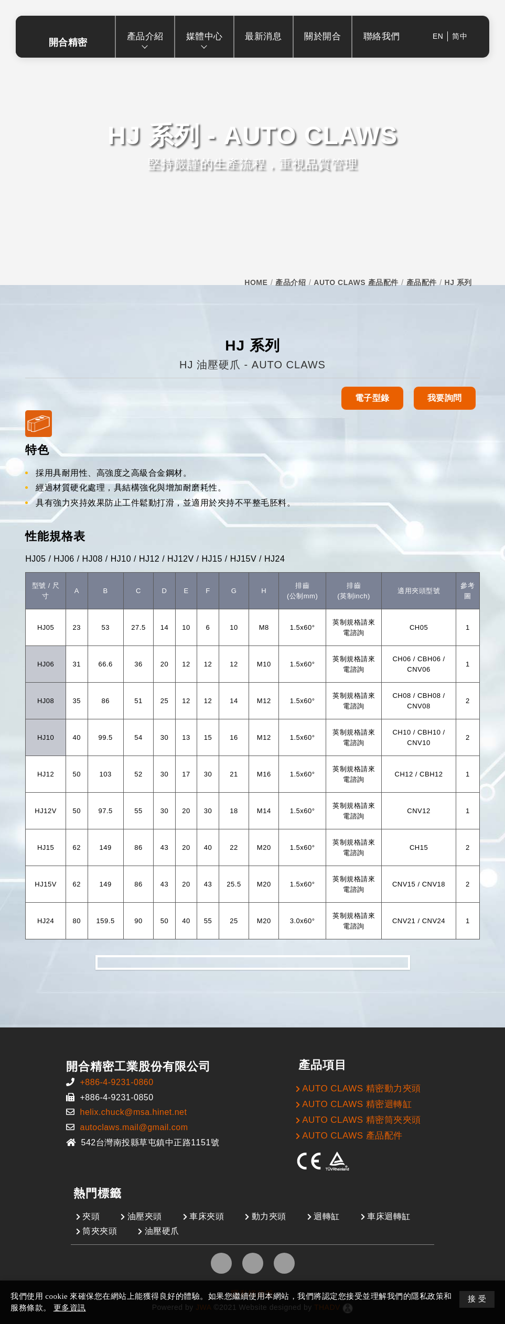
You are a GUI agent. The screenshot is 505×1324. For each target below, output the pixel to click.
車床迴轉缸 (389, 1216)
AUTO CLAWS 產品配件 (356, 282)
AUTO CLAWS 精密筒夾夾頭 (361, 1120)
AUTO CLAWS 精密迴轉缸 (357, 1104)
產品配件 (421, 282)
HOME (255, 282)
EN (438, 36)
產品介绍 (290, 282)
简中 (459, 36)
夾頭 (91, 1216)
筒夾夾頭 (99, 1231)
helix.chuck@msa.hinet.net (133, 1112)
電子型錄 (372, 397)
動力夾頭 (269, 1216)
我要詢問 (444, 397)
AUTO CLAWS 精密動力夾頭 (361, 1088)
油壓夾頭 (144, 1216)
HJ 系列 (458, 282)
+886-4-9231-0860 (116, 1082)
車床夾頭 (206, 1216)
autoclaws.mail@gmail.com (134, 1127)
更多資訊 (69, 1307)
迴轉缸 (327, 1216)
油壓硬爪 (162, 1231)
